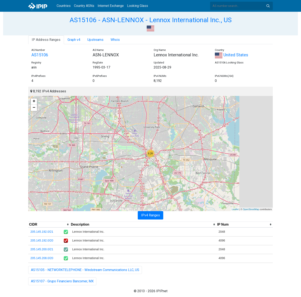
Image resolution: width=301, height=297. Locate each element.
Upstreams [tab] (95, 40)
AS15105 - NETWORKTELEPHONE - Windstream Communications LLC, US (85, 270)
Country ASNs (84, 6)
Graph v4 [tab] (74, 40)
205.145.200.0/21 (42, 249)
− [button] (34, 108)
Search (268, 6)
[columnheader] (49, 224)
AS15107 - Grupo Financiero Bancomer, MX (62, 281)
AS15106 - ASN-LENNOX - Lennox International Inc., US (151, 20)
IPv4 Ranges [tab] (150, 215)
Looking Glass (137, 6)
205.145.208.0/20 (42, 258)
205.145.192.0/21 (42, 231)
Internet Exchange (111, 6)
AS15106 (39, 54)
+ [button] (34, 101)
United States (231, 54)
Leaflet (235, 209)
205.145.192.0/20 (42, 240)
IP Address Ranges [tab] (46, 40)
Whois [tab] (115, 40)
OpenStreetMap (251, 209)
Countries (64, 6)
